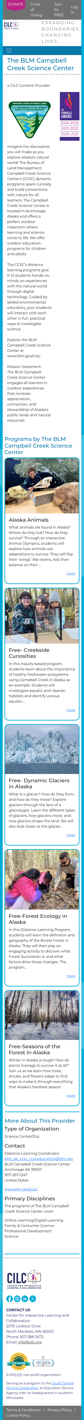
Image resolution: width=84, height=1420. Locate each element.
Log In (74, 10)
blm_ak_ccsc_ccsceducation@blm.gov (38, 1159)
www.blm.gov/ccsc (21, 1189)
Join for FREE (59, 9)
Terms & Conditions (23, 1410)
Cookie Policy (18, 1415)
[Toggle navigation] (9, 50)
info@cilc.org (29, 1342)
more (71, 574)
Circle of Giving (36, 9)
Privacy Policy (59, 1410)
